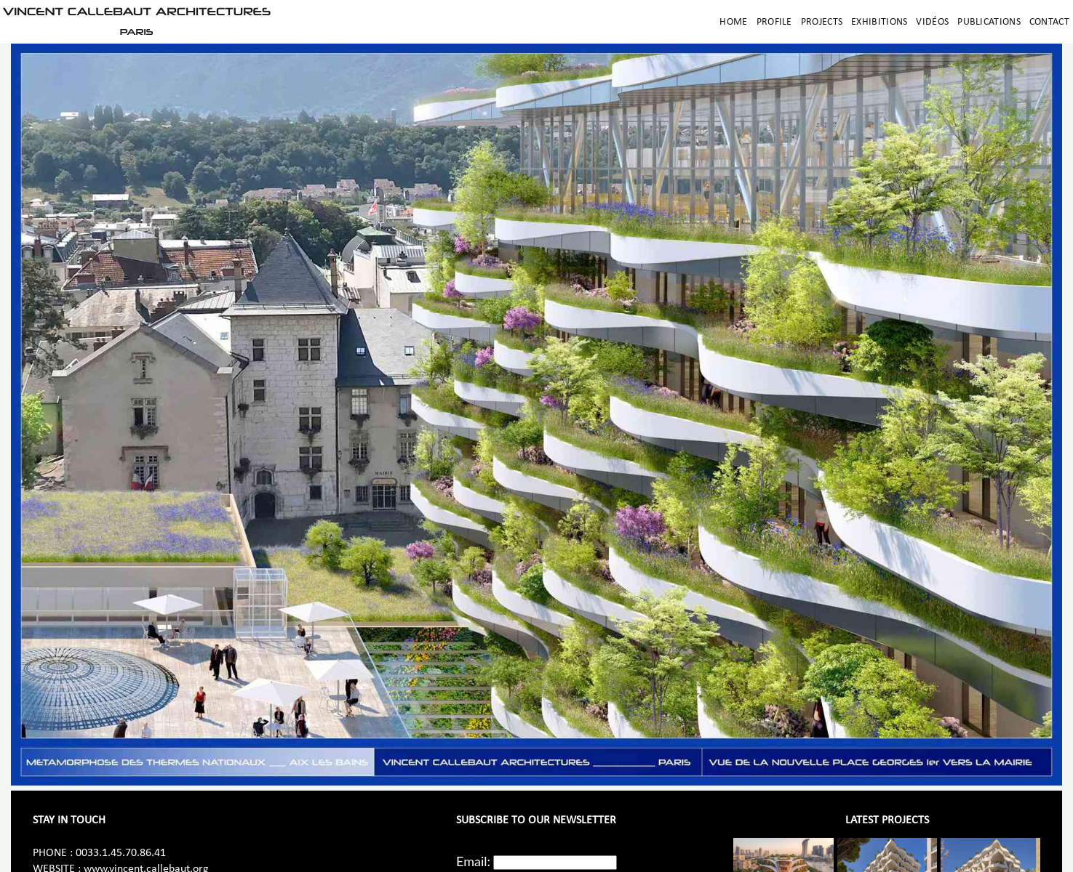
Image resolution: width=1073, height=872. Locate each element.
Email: (473, 861)
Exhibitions (879, 22)
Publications (989, 22)
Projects (821, 22)
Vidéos (932, 22)
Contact (1049, 22)
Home (733, 22)
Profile (774, 22)
